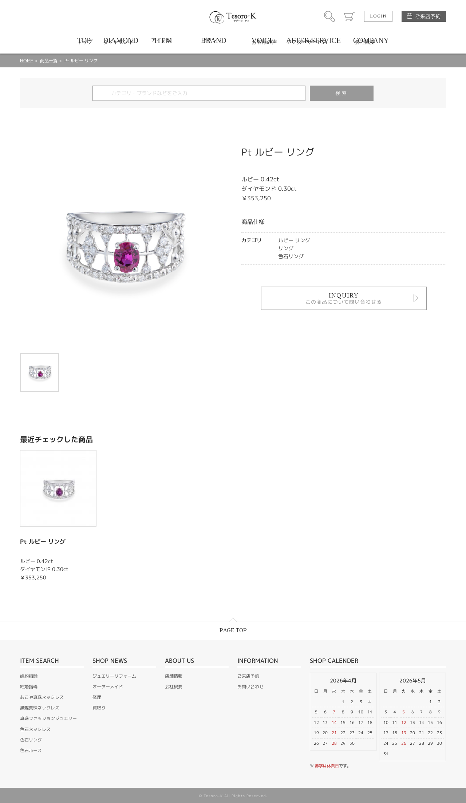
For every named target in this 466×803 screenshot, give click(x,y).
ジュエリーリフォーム (114, 676)
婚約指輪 (28, 676)
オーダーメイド (107, 687)
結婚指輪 (28, 687)
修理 (96, 697)
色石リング (31, 740)
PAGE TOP (233, 630)
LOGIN (378, 16)
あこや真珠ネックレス (42, 697)
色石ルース (31, 750)
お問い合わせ (250, 687)
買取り (99, 708)
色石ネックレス (35, 729)
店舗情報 (173, 676)
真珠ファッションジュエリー (48, 718)
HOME (26, 61)
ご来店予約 (428, 16)
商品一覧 (49, 61)
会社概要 (173, 687)
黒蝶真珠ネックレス (39, 708)
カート (349, 16)
